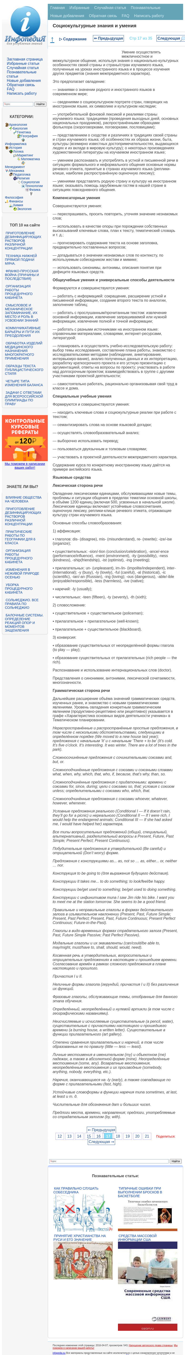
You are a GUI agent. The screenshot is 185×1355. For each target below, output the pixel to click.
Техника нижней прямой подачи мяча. (21, 259)
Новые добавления (24, 81)
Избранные (79, 8)
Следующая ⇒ (101, 1142)
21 (147, 1136)
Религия (23, 178)
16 (98, 1136)
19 (128, 1136)
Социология (30, 182)
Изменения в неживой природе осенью (22, 573)
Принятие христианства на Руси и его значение (79, 1238)
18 (118, 1136)
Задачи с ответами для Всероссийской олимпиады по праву (24, 398)
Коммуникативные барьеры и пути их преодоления (23, 332)
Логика (18, 151)
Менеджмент (15, 167)
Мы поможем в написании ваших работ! (25, 465)
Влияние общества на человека (23, 499)
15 (89, 1136)
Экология (24, 209)
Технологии (34, 186)
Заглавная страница (25, 59)
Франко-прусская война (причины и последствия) (22, 275)
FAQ (11, 89)
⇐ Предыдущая (108, 38)
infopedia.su (59, 1353)
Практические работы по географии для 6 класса (20, 537)
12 (60, 1136)
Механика (16, 171)
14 (79, 1136)
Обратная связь (21, 85)
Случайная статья (23, 68)
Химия (18, 205)
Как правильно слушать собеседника (75, 1190)
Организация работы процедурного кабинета (19, 292)
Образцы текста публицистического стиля (24, 369)
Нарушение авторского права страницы (151, 1345)
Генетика (24, 132)
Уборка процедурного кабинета (19, 588)
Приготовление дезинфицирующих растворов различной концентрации (23, 240)
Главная (57, 8)
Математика (30, 159)
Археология (18, 125)
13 (69, 1136)
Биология (20, 128)
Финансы (16, 201)
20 (137, 1136)
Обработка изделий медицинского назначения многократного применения (23, 350)
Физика (34, 190)
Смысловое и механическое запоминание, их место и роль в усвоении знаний (21, 312)
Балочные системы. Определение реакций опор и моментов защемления (24, 622)
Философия (14, 197)
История (15, 148)
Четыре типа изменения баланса (24, 383)
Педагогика (21, 174)
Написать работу (22, 93)
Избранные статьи (23, 63)
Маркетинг (25, 155)
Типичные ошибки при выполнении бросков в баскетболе (140, 1192)
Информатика (15, 144)
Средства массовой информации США (137, 1238)
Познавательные (146, 8)
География (29, 136)
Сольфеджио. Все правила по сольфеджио (22, 604)
